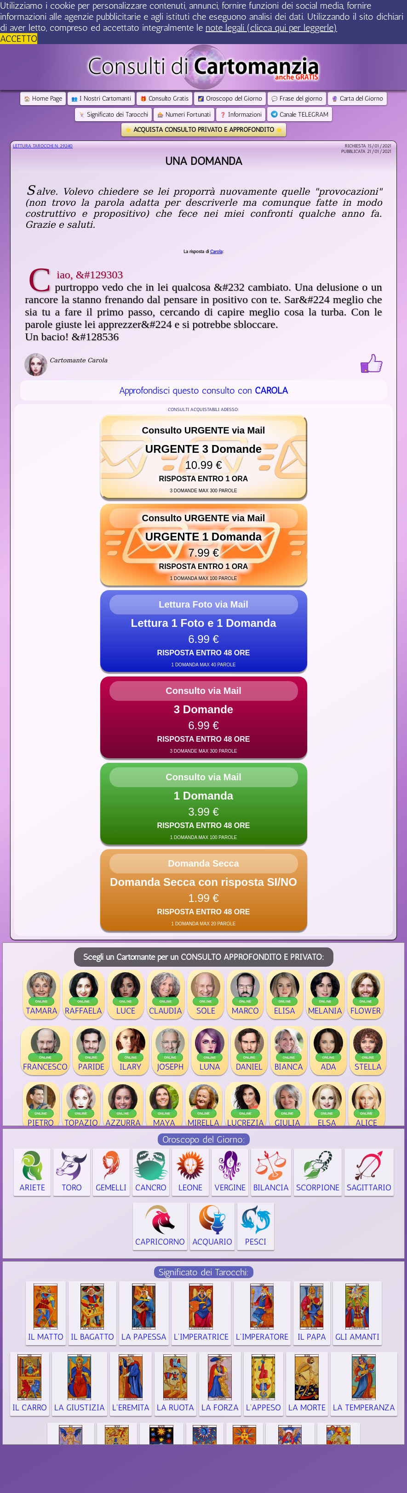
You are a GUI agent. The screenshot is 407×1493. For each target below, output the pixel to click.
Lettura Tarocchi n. (43, 146)
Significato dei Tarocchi (113, 114)
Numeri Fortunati (184, 114)
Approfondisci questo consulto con (203, 390)
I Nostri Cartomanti (101, 98)
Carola (216, 251)
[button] (203, 457)
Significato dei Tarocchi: (204, 1272)
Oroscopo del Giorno (230, 98)
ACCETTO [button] (18, 38)
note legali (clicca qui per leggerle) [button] (271, 27)
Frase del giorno (296, 98)
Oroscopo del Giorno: (203, 1139)
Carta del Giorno (357, 98)
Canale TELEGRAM (299, 114)
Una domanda (203, 161)
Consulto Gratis (164, 98)
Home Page (43, 98)
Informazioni (241, 114)
